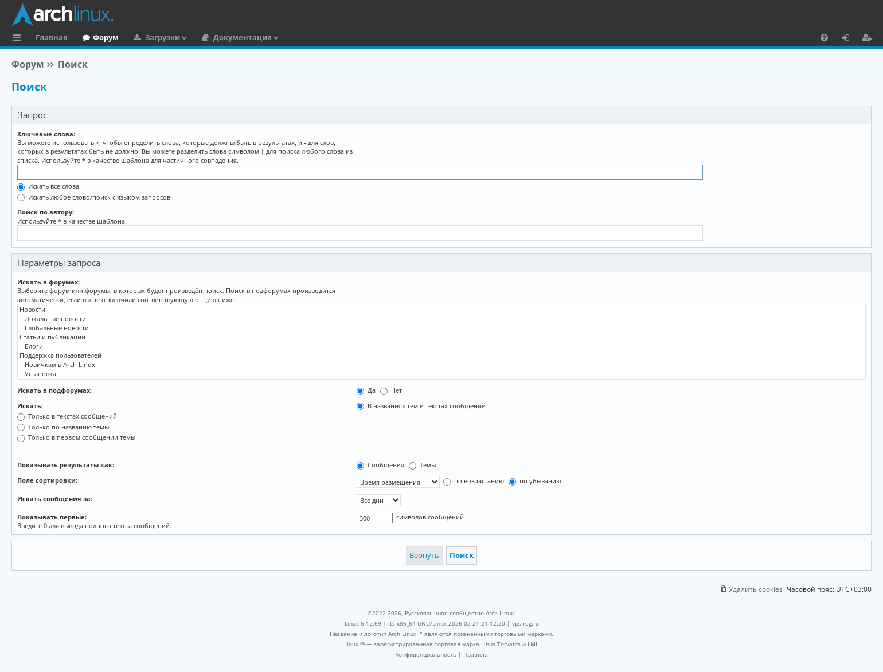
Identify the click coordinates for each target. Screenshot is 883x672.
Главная (52, 37)
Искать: (30, 405)
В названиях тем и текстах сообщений (421, 405)
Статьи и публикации (441, 337)
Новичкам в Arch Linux (441, 364)
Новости (441, 309)
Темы (422, 464)
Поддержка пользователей (441, 355)
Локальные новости (441, 318)
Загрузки (162, 37)
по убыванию (535, 480)
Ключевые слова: (46, 134)
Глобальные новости (441, 328)
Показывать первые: (52, 517)
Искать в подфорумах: (54, 390)
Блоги (441, 346)
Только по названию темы (63, 427)
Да (366, 390)
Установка (441, 373)
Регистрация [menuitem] (869, 39)
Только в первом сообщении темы (76, 437)
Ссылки (19, 39)
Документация (242, 37)
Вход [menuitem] (849, 39)
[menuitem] (824, 37)
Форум (106, 37)
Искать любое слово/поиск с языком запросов (93, 197)
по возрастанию (473, 480)
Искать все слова (48, 186)
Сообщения (380, 464)
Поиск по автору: (45, 212)
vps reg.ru (525, 623)
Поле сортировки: (47, 480)
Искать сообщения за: (54, 498)
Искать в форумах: (48, 282)
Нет (391, 390)
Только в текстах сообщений (67, 416)
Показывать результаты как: (65, 464)
